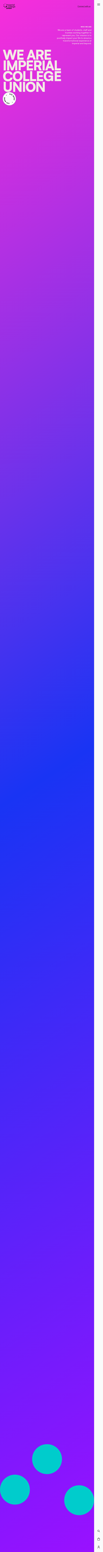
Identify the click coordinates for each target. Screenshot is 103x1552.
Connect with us (84, 6)
